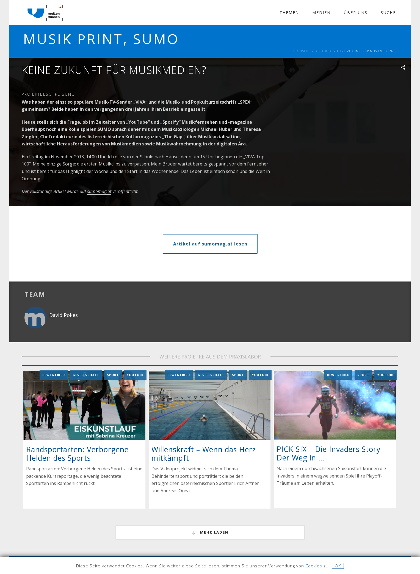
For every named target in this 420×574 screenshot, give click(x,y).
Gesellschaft (86, 375)
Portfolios (323, 51)
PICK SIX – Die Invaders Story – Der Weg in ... (331, 453)
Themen (289, 12)
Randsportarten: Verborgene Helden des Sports (77, 454)
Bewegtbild (53, 375)
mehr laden (210, 532)
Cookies (313, 566)
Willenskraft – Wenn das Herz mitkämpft (203, 453)
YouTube (135, 375)
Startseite (302, 51)
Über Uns (356, 12)
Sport (113, 375)
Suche (388, 12)
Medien (321, 12)
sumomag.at (99, 191)
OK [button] (338, 566)
